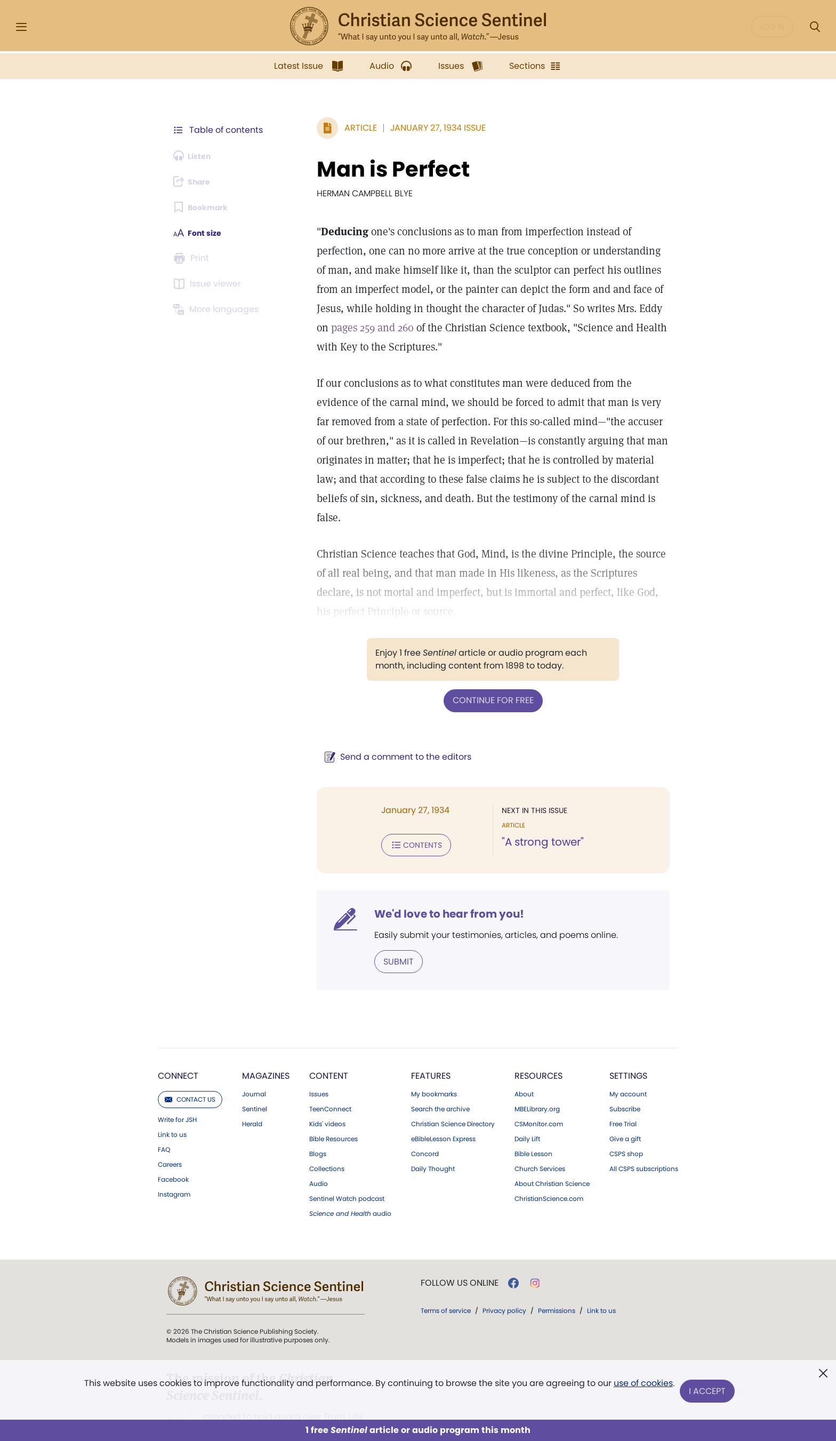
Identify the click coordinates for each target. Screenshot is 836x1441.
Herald (252, 1081)
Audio (318, 1141)
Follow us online (460, 1240)
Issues (318, 1051)
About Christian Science (552, 1141)
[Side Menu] (21, 27)
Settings (628, 1033)
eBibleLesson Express (443, 1096)
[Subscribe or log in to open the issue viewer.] (209, 284)
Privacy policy (504, 1267)
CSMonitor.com (539, 1081)
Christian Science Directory (453, 1081)
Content (328, 1033)
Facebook (173, 1137)
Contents (390, 804)
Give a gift (625, 1096)
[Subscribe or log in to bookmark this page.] (204, 207)
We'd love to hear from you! (424, 872)
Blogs (317, 1111)
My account (628, 1051)
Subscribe (624, 1066)
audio (350, 1171)
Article (335, 128)
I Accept (708, 1392)
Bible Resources (333, 1096)
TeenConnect (330, 1066)
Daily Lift (527, 1096)
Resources (538, 1033)
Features (431, 1033)
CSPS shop (626, 1111)
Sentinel (254, 1066)
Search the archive (440, 1066)
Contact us (190, 1056)
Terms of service (446, 1267)
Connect (178, 1033)
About (524, 1051)
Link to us (172, 1092)
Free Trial (623, 1081)
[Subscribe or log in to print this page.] (193, 258)
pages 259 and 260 (547, 308)
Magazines (266, 1033)
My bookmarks (434, 1051)
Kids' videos (327, 1081)
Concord (425, 1111)
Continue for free (480, 661)
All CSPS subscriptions (643, 1126)
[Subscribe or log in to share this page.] (195, 181)
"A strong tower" (530, 802)
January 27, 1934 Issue (412, 128)
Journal (254, 1051)
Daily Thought (433, 1126)
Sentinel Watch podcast (346, 1156)
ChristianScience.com (549, 1156)
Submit (373, 919)
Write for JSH (177, 1077)
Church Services (540, 1126)
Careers (170, 1122)
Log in (772, 26)
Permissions (556, 1267)
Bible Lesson (533, 1111)
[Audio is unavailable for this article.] (195, 156)
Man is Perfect (367, 169)
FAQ (164, 1107)
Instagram (174, 1152)
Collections (326, 1126)
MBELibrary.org (537, 1066)
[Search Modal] (814, 27)
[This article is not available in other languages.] (218, 309)
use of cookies (641, 1387)
